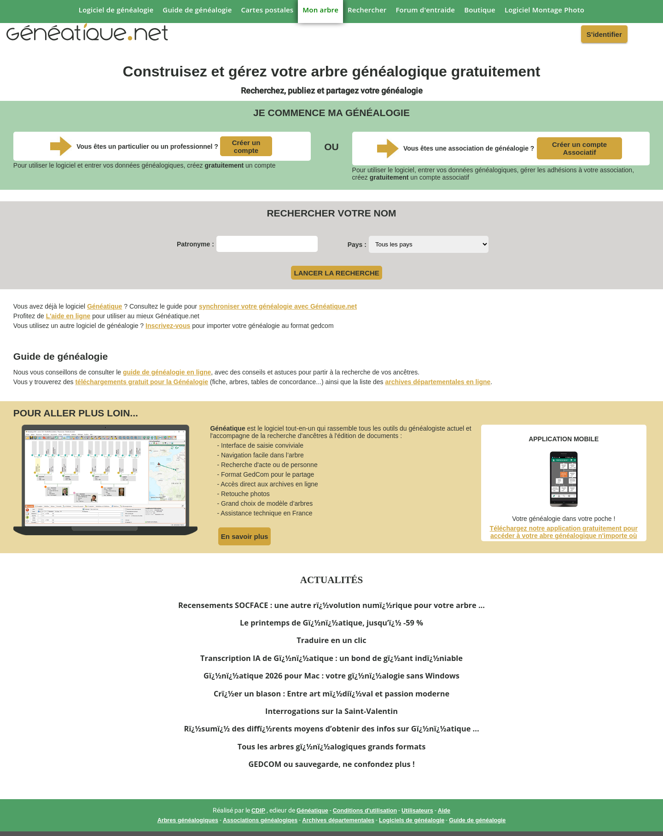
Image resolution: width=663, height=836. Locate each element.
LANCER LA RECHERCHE (336, 273)
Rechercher (367, 9)
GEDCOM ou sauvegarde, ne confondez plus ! (331, 764)
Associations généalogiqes (260, 820)
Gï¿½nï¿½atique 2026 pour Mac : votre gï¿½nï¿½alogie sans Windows (331, 676)
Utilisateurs (417, 810)
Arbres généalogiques (187, 820)
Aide (444, 810)
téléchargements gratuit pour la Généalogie (141, 382)
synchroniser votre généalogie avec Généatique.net (278, 306)
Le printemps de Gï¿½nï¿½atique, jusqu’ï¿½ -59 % (331, 623)
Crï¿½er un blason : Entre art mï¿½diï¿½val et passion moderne (331, 694)
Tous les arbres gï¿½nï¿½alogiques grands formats (332, 747)
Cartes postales (267, 9)
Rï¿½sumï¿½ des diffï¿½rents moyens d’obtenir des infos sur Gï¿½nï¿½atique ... (331, 729)
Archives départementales (338, 820)
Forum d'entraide (425, 9)
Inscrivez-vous (167, 325)
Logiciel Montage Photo (544, 9)
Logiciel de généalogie (116, 9)
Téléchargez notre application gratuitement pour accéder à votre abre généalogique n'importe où (564, 532)
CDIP (258, 810)
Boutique (479, 9)
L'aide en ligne (68, 316)
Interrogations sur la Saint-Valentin (331, 711)
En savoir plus (244, 536)
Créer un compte (246, 146)
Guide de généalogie (197, 9)
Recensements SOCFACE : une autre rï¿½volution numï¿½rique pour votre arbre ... (331, 605)
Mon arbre (320, 9)
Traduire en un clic (331, 640)
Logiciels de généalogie (411, 820)
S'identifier (604, 34)
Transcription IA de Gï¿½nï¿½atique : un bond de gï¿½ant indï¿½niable (331, 658)
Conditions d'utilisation (365, 810)
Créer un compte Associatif (579, 148)
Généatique (104, 306)
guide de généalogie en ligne (167, 372)
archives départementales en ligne (438, 382)
